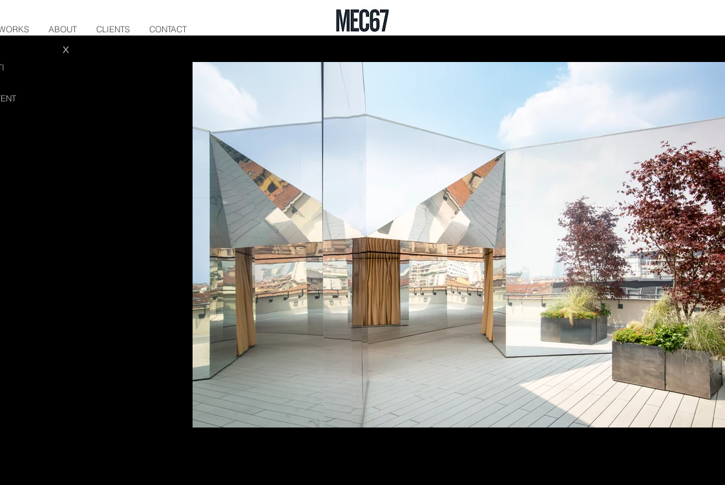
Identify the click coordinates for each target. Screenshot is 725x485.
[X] (66, 49)
